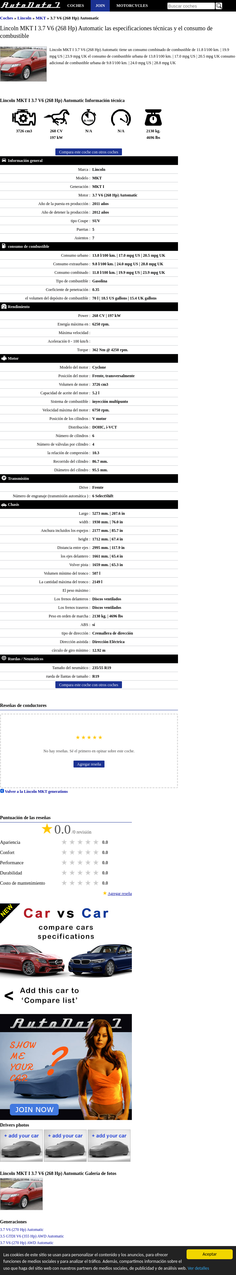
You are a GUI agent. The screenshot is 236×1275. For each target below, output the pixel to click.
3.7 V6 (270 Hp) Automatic (22, 1229)
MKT (41, 17)
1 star (65, 842)
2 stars (73, 842)
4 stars (89, 842)
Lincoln (25, 17)
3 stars (81, 842)
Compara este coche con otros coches (88, 152)
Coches (75, 5)
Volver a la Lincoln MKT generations (34, 791)
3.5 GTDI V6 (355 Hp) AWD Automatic (32, 1236)
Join (100, 5)
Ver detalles (198, 1269)
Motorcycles (132, 5)
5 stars (97, 842)
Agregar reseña (89, 764)
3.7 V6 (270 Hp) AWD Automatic (26, 1242)
